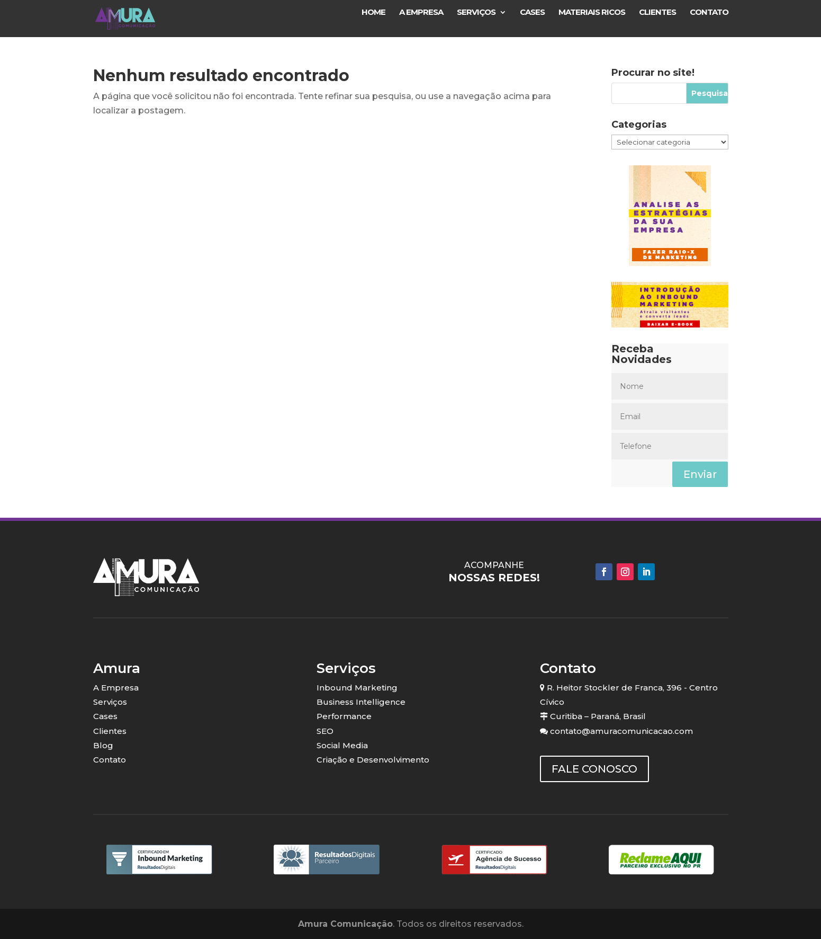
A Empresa (421, 12)
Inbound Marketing (357, 688)
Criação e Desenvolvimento (373, 760)
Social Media (342, 745)
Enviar (700, 474)
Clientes (657, 12)
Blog (103, 745)
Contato (709, 12)
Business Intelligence (361, 702)
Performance (344, 716)
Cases (532, 12)
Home (373, 12)
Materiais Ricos (591, 12)
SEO (325, 731)
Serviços (476, 12)
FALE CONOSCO (594, 769)
